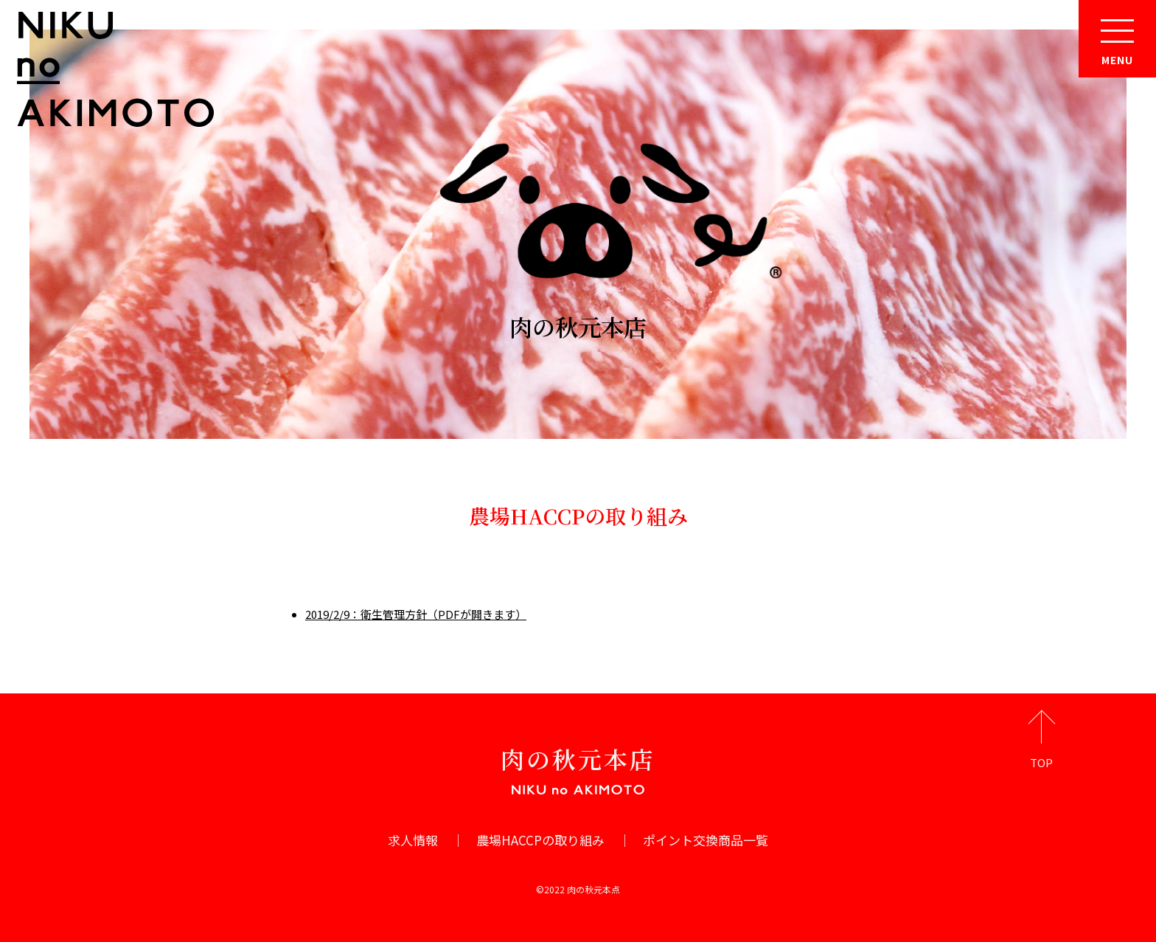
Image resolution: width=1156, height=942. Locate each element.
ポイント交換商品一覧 (705, 840)
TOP (1041, 762)
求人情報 (413, 840)
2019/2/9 (327, 614)
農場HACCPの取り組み (540, 840)
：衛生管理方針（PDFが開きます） (437, 614)
